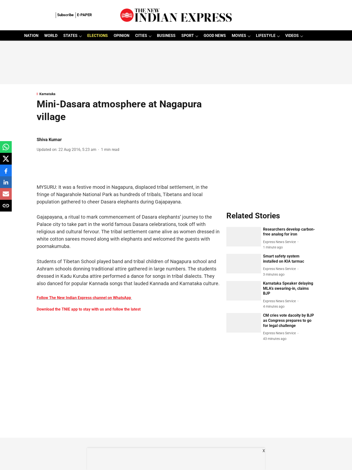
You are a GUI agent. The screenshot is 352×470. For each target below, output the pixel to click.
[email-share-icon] (6, 196)
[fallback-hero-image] (243, 236)
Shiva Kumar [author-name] (49, 139)
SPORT (187, 35)
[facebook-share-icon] (6, 173)
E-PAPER (84, 15)
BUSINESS (166, 35)
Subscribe (65, 15)
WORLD (50, 35)
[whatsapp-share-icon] (6, 149)
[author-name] (280, 242)
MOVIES (239, 35)
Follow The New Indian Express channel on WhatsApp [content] (84, 297)
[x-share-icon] (6, 161)
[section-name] (128, 94)
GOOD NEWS (215, 35)
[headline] (289, 232)
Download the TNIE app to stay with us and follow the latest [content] (89, 309)
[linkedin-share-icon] (6, 184)
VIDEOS (292, 35)
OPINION (121, 35)
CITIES (141, 35)
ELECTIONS (97, 35)
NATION (31, 35)
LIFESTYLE (265, 35)
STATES (70, 35)
